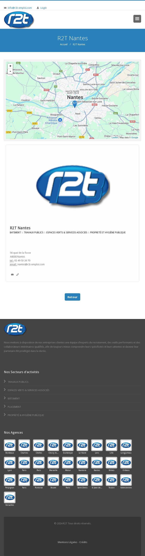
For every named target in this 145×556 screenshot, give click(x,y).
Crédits (83, 542)
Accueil (63, 44)
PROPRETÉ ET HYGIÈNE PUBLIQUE (108, 232)
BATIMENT (15, 232)
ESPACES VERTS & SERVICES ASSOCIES (66, 232)
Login (44, 7)
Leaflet (114, 137)
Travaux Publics (15, 381)
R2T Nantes (20, 228)
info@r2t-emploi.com (20, 7)
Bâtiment (11, 398)
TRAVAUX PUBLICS (33, 232)
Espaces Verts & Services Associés (26, 390)
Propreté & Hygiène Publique (23, 415)
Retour (72, 297)
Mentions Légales (67, 542)
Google (134, 137)
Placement (12, 406)
